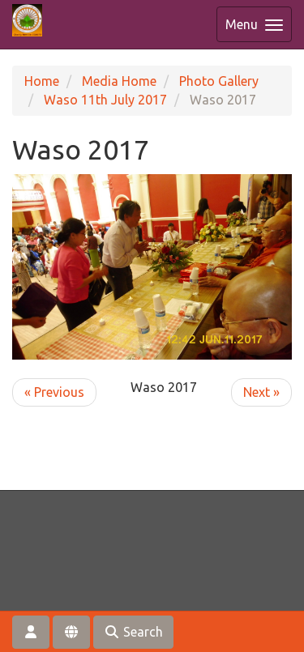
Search (133, 631)
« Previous (54, 392)
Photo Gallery (219, 81)
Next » (261, 392)
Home (41, 81)
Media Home (119, 81)
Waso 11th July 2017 (105, 99)
